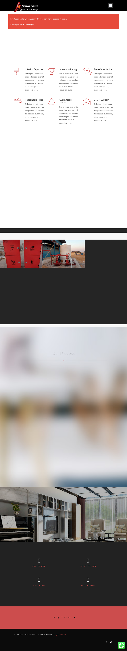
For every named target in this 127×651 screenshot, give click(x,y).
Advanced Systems (45, 634)
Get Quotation (61, 617)
